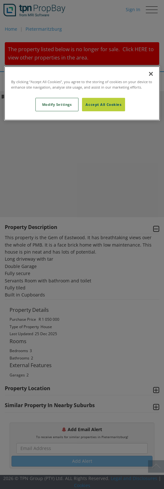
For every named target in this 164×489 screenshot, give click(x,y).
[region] (82, 93)
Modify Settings (57, 104)
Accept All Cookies (103, 104)
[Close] (151, 74)
